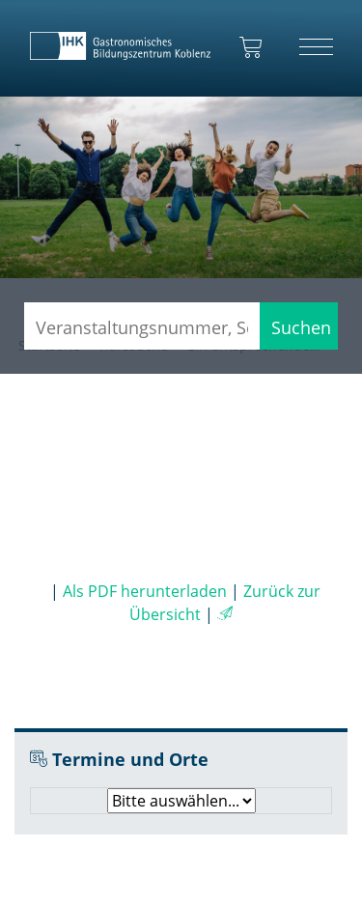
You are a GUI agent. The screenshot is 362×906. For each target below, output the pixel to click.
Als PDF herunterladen (145, 591)
